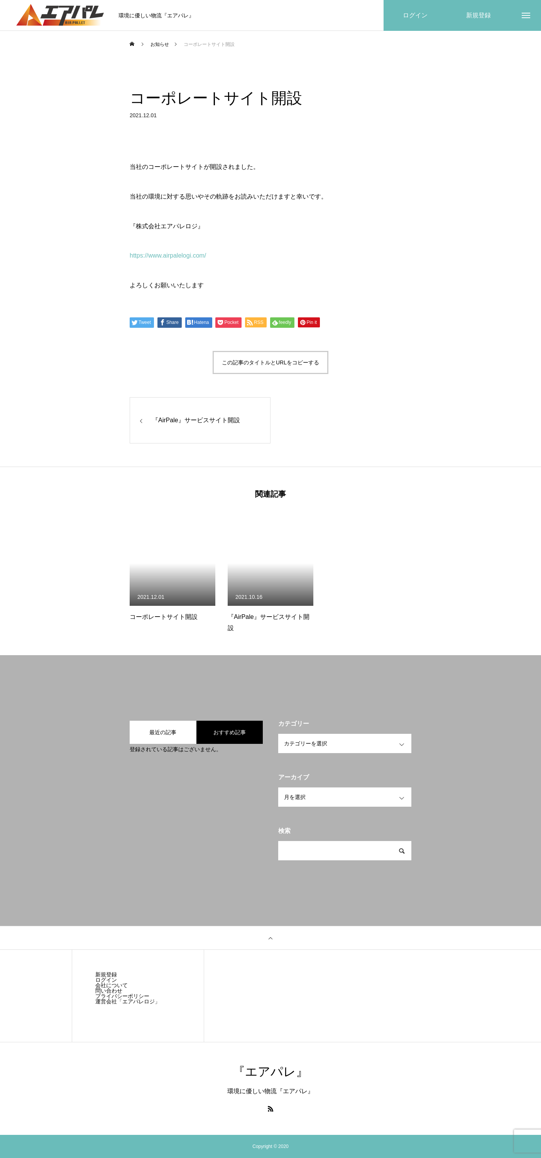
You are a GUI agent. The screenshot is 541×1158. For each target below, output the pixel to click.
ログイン (106, 980)
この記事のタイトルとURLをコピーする (270, 362)
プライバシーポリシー (122, 996)
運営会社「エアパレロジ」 (127, 1001)
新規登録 (106, 974)
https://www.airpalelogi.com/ (168, 255)
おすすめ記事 (229, 732)
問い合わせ (108, 990)
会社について (111, 985)
